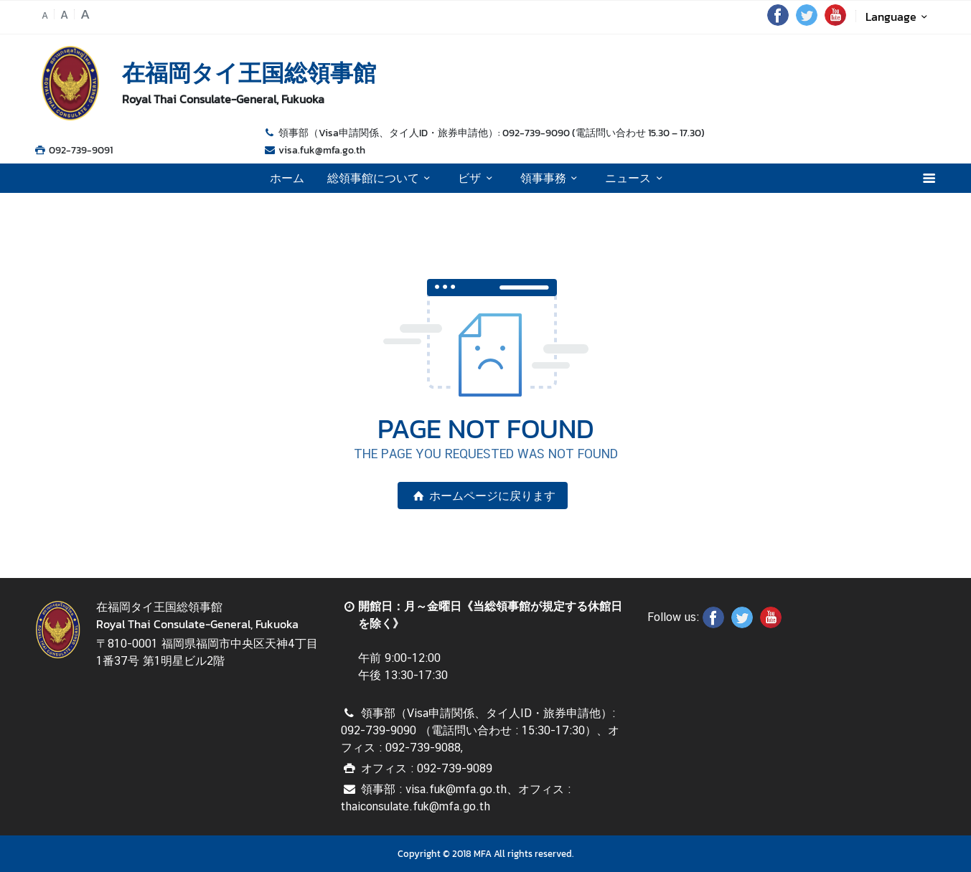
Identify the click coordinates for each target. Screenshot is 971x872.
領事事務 (551, 177)
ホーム (287, 177)
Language (899, 16)
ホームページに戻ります (482, 495)
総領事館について (381, 177)
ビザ (477, 177)
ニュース (636, 177)
